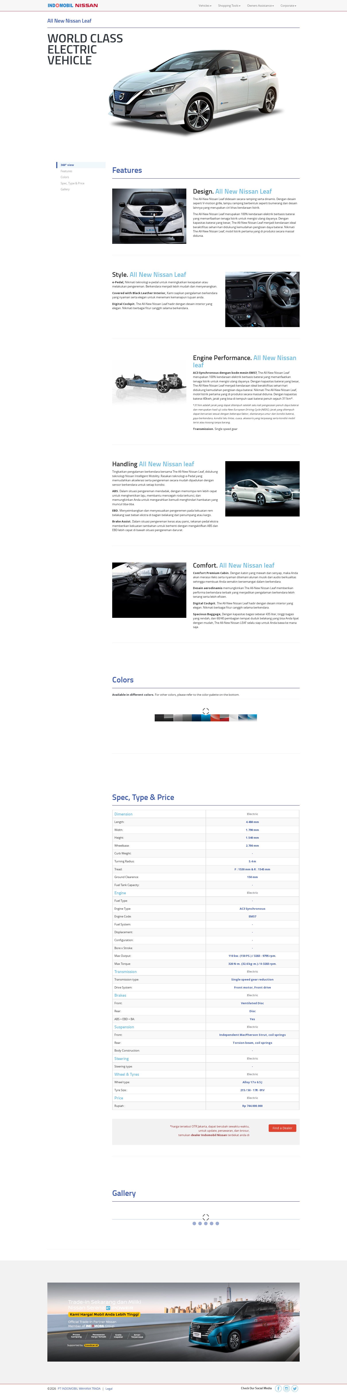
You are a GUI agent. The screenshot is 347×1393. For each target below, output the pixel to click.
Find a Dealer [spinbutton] (282, 1128)
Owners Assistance (260, 6)
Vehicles (205, 6)
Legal (109, 1389)
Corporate (288, 6)
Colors (65, 177)
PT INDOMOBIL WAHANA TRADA (79, 1389)
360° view (67, 165)
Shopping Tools (229, 6)
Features (66, 171)
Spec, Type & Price (72, 183)
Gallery (65, 189)
